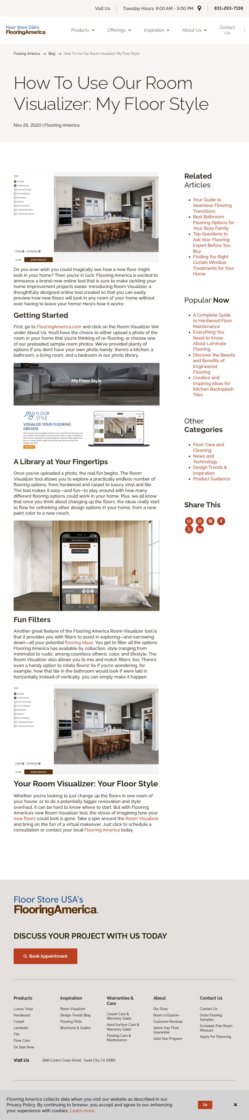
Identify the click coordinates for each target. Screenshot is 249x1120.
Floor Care (22, 1041)
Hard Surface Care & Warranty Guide (123, 1027)
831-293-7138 (228, 8)
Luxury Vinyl (23, 1009)
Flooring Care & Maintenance (119, 1038)
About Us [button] (194, 30)
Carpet (19, 1021)
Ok (205, 1105)
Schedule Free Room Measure (216, 1028)
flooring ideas (79, 642)
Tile (16, 1034)
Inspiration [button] (157, 30)
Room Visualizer (142, 818)
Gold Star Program (168, 1039)
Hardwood (22, 1015)
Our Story (160, 1009)
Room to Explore (166, 1015)
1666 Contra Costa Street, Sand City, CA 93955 (79, 1060)
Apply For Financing (215, 1037)
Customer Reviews (168, 1021)
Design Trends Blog (75, 1015)
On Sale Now (24, 1047)
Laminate (21, 1028)
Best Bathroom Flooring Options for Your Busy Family (213, 222)
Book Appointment (45, 956)
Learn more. (83, 1110)
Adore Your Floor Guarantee (166, 1030)
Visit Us (102, 8)
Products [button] (83, 30)
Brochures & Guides (75, 1028)
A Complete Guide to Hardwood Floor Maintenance (212, 320)
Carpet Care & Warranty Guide (119, 1016)
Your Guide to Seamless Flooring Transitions (212, 205)
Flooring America (27, 54)
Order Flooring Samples (211, 1017)
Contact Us (227, 30)
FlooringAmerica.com (59, 326)
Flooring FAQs (71, 1021)
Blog (51, 54)
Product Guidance (211, 478)
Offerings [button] (119, 30)
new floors (25, 818)
